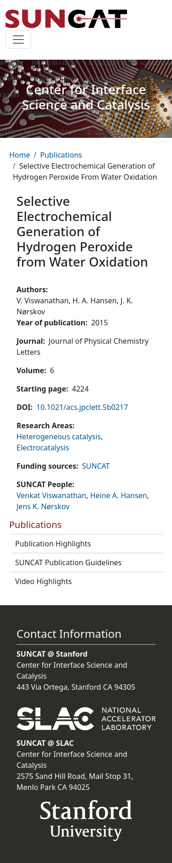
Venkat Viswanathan (51, 495)
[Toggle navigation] (18, 39)
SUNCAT (96, 466)
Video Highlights (43, 581)
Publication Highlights (53, 544)
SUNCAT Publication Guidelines (68, 562)
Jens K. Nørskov (43, 506)
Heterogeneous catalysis (59, 437)
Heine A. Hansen (118, 495)
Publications (61, 155)
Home (19, 155)
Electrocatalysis (43, 448)
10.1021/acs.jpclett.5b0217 (82, 407)
